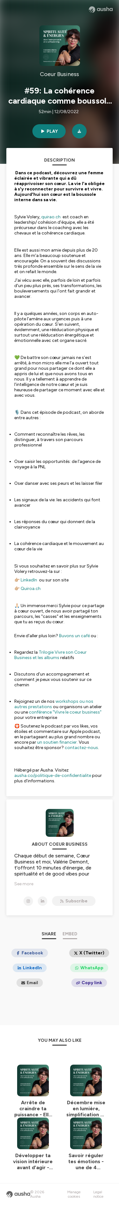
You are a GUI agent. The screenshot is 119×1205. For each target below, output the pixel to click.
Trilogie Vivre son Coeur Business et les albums (50, 655)
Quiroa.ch (31, 588)
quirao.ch (51, 217)
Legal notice (98, 1194)
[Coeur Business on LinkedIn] (42, 901)
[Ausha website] (101, 9)
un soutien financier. (57, 742)
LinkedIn (29, 580)
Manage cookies (74, 1194)
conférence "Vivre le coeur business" (65, 712)
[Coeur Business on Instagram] (28, 901)
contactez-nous (81, 747)
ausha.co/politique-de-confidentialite (52, 775)
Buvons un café (74, 635)
